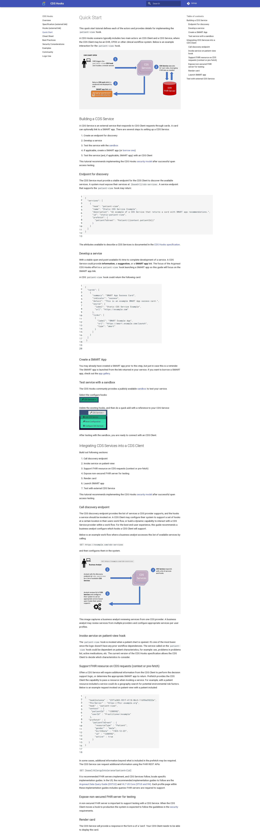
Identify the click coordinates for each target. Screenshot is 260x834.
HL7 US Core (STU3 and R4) (136, 784)
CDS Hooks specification (167, 244)
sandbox (113, 145)
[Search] (163, 3)
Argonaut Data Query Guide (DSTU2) (98, 784)
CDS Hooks (47, 16)
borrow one (129, 150)
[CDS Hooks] (44, 4)
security (174, 806)
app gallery (104, 373)
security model (144, 161)
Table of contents (195, 16)
